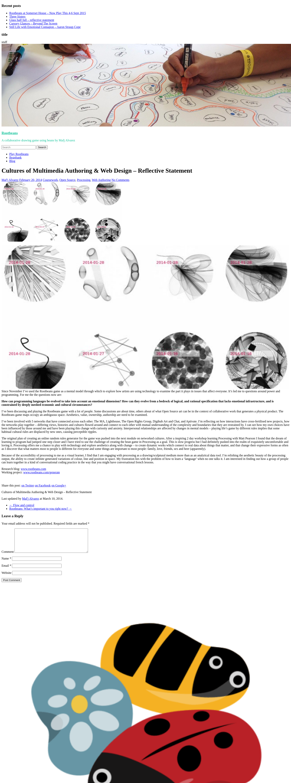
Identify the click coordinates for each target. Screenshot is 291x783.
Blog (12, 161)
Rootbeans (10, 133)
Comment (8, 556)
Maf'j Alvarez (10, 180)
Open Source (67, 180)
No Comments (120, 180)
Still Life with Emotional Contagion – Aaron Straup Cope (45, 27)
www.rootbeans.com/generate (41, 472)
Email (6, 570)
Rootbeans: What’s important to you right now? (40, 508)
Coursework (50, 180)
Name (6, 563)
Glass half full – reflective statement (31, 20)
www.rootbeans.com (33, 468)
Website (6, 577)
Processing (83, 180)
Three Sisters (17, 16)
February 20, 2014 (30, 180)
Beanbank (15, 157)
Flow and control (21, 505)
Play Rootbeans (19, 154)
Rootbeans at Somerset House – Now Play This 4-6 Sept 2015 (47, 13)
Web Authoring (101, 180)
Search (42, 147)
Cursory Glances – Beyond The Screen (33, 23)
